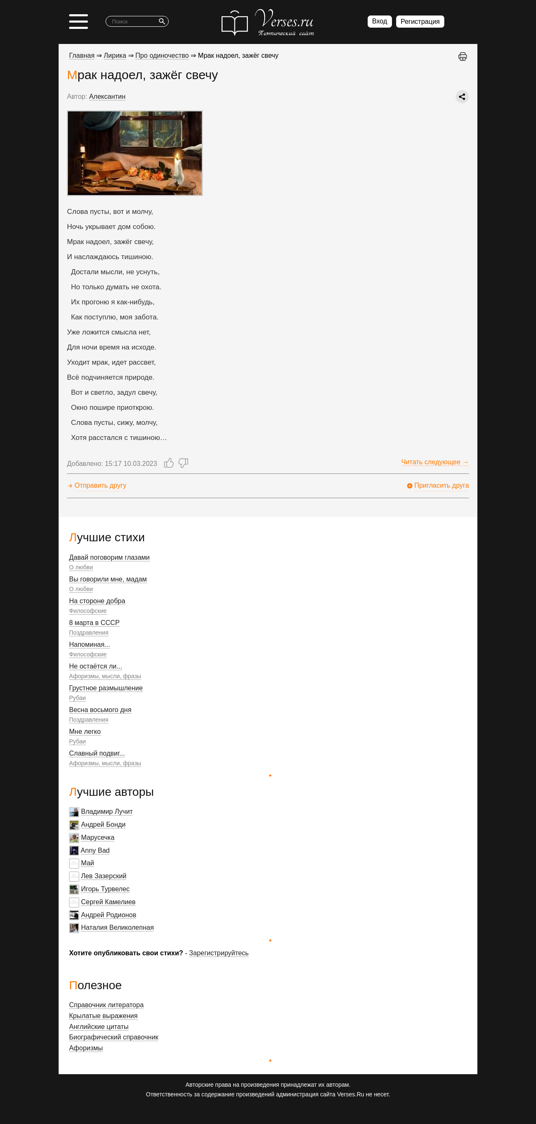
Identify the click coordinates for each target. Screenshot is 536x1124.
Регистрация (420, 21)
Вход (379, 21)
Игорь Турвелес (105, 889)
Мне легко (85, 731)
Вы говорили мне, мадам (108, 579)
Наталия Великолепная (117, 927)
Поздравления (88, 632)
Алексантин (107, 96)
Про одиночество (162, 55)
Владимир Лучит (107, 811)
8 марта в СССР (94, 622)
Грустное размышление (106, 688)
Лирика (115, 55)
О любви (81, 567)
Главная (82, 55)
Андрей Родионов (108, 914)
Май (87, 863)
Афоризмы (86, 1048)
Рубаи (77, 697)
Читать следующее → (435, 462)
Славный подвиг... (97, 753)
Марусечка (97, 837)
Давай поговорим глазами (109, 557)
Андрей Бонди (103, 824)
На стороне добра (97, 600)
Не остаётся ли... (95, 666)
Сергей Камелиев (108, 901)
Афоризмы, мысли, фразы (105, 676)
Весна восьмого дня (100, 709)
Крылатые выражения (103, 1015)
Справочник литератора (106, 1004)
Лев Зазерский (103, 876)
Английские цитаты (99, 1026)
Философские (88, 610)
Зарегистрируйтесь (219, 953)
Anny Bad (95, 850)
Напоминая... (89, 644)
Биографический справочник (113, 1037)
